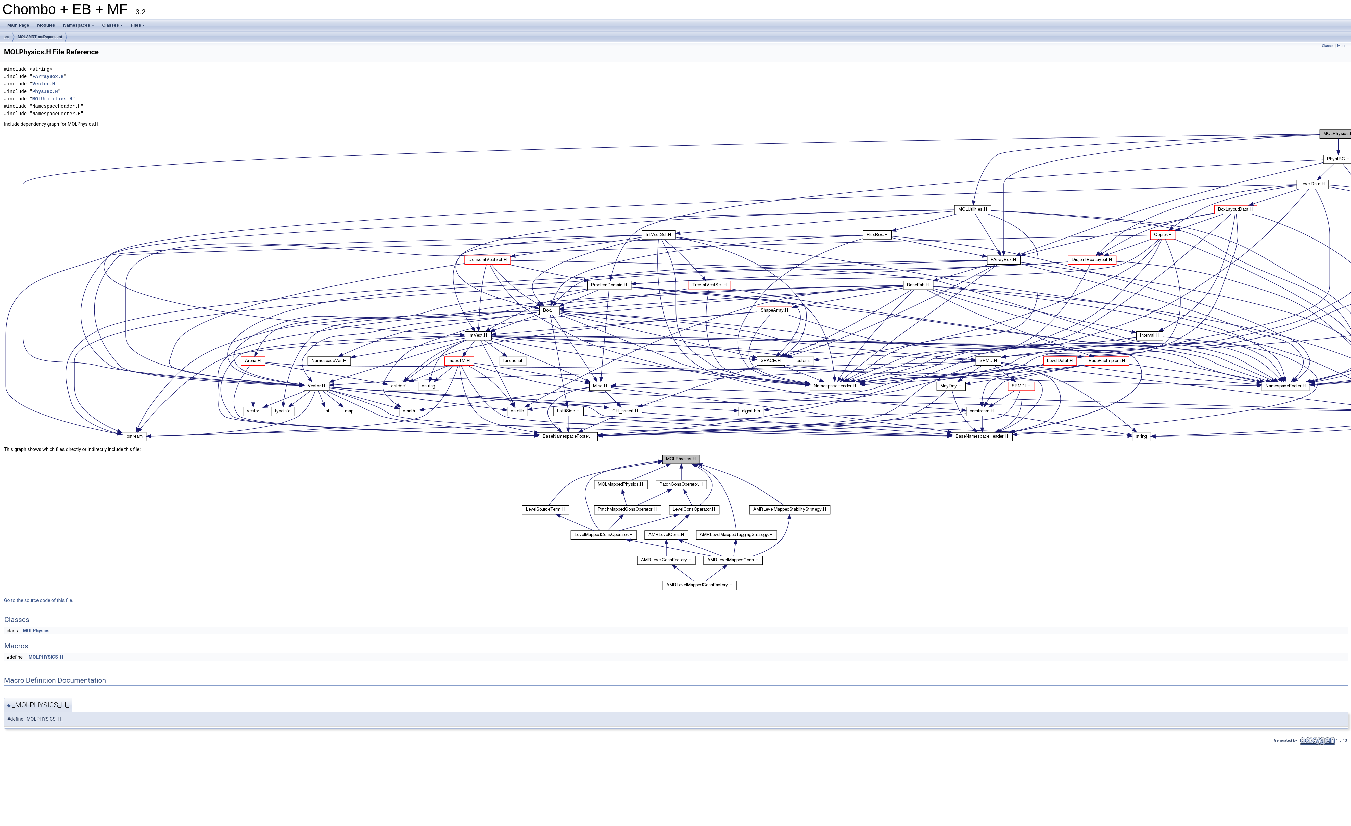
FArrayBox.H (47, 76)
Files (138, 27)
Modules (46, 25)
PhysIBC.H (45, 91)
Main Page (18, 25)
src (6, 37)
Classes (113, 27)
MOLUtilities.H (52, 99)
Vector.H (43, 84)
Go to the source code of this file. (38, 600)
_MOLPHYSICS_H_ (46, 657)
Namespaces (79, 27)
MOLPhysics (36, 630)
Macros (1343, 46)
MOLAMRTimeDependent (40, 37)
